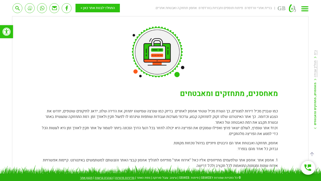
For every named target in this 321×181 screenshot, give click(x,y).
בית (315, 52)
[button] (6, 31)
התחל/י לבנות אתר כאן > (98, 8)
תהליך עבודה (315, 68)
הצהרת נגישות (104, 177)
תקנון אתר (86, 177)
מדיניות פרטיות (124, 177)
